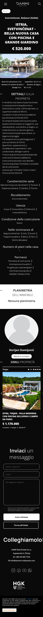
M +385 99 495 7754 (21, 557)
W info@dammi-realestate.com (21, 560)
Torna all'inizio (21, 525)
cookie (29, 599)
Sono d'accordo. (9, 610)
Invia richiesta (21, 517)
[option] (21, 66)
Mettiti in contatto (21, 356)
